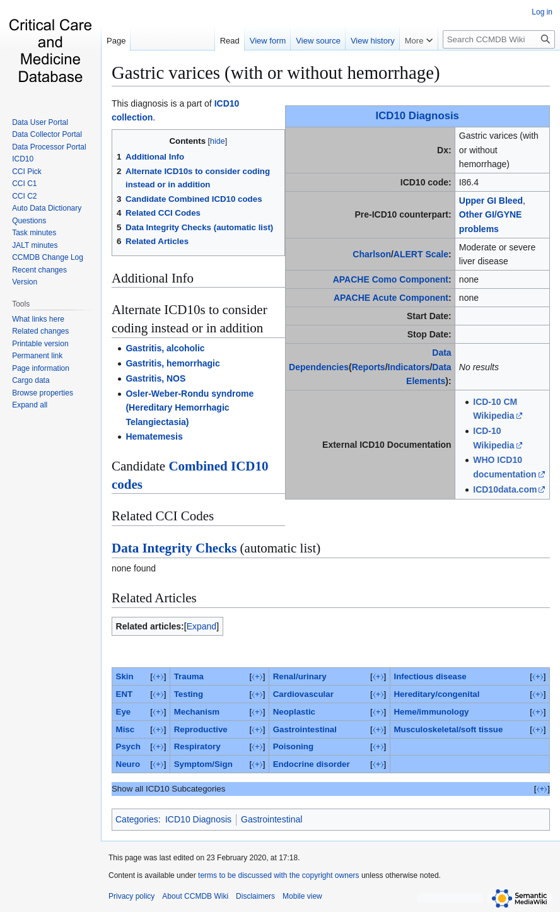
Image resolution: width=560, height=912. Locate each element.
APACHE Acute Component (391, 298)
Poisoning (293, 746)
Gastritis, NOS (155, 378)
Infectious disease (430, 676)
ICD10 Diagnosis (417, 116)
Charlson (372, 254)
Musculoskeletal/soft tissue (448, 729)
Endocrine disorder (311, 764)
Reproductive (201, 729)
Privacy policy (131, 896)
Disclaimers (255, 896)
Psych (128, 746)
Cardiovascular (303, 694)
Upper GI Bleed (491, 201)
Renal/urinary (300, 676)
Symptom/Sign (203, 764)
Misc (125, 729)
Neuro (128, 764)
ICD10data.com (505, 489)
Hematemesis (153, 436)
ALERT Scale (421, 254)
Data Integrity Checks (174, 548)
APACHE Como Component (390, 279)
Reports (368, 367)
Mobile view (302, 896)
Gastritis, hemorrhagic (172, 363)
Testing (188, 694)
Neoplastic (294, 711)
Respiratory (197, 746)
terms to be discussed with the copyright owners (278, 875)
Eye (123, 711)
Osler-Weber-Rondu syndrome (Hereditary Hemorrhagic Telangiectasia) (189, 408)
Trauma (189, 676)
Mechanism (196, 711)
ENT (124, 694)
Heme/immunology (431, 711)
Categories (136, 819)
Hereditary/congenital (436, 694)
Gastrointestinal (305, 729)
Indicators (409, 367)
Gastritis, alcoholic (164, 348)
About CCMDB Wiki (195, 896)
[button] (29, 404)
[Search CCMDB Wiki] (499, 39)
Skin (125, 676)
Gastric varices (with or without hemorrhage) (276, 72)
